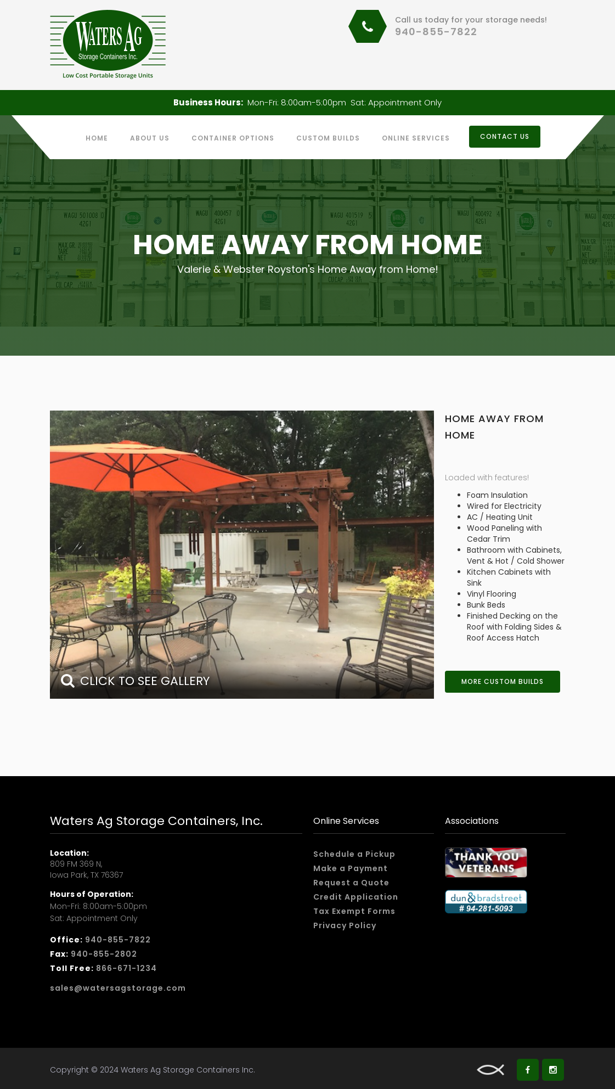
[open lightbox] (242, 555)
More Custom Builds (502, 681)
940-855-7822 (436, 31)
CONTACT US (504, 136)
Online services (416, 138)
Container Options (232, 138)
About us (150, 138)
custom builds (328, 138)
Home (97, 138)
